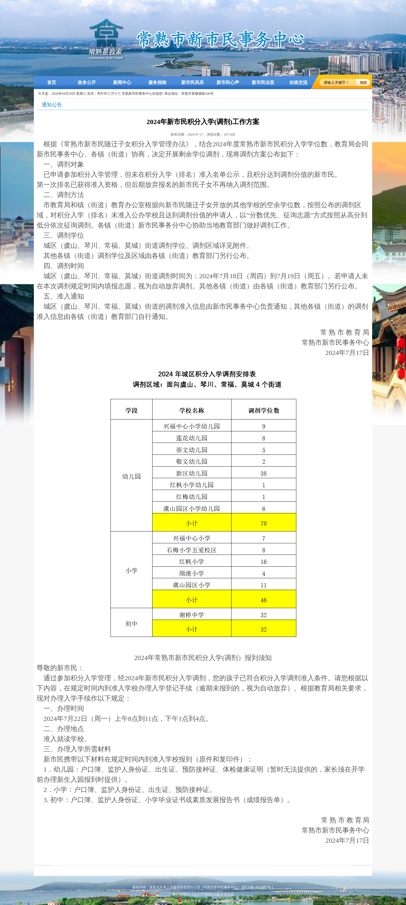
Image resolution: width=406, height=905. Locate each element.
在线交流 (298, 82)
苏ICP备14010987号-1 (257, 887)
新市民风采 (192, 82)
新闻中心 (122, 82)
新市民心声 (228, 82)
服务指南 (157, 82)
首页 (51, 82)
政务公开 (87, 82)
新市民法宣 (263, 82)
